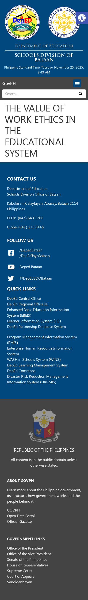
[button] (82, 18)
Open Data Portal (21, 515)
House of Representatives (27, 564)
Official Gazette (19, 521)
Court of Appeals (20, 576)
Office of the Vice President (29, 553)
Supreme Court (19, 570)
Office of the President (25, 548)
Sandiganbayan (19, 581)
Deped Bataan (30, 266)
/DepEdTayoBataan (34, 255)
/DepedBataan (30, 249)
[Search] (81, 93)
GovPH (9, 83)
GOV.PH (13, 510)
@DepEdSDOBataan (35, 278)
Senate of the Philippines (27, 559)
